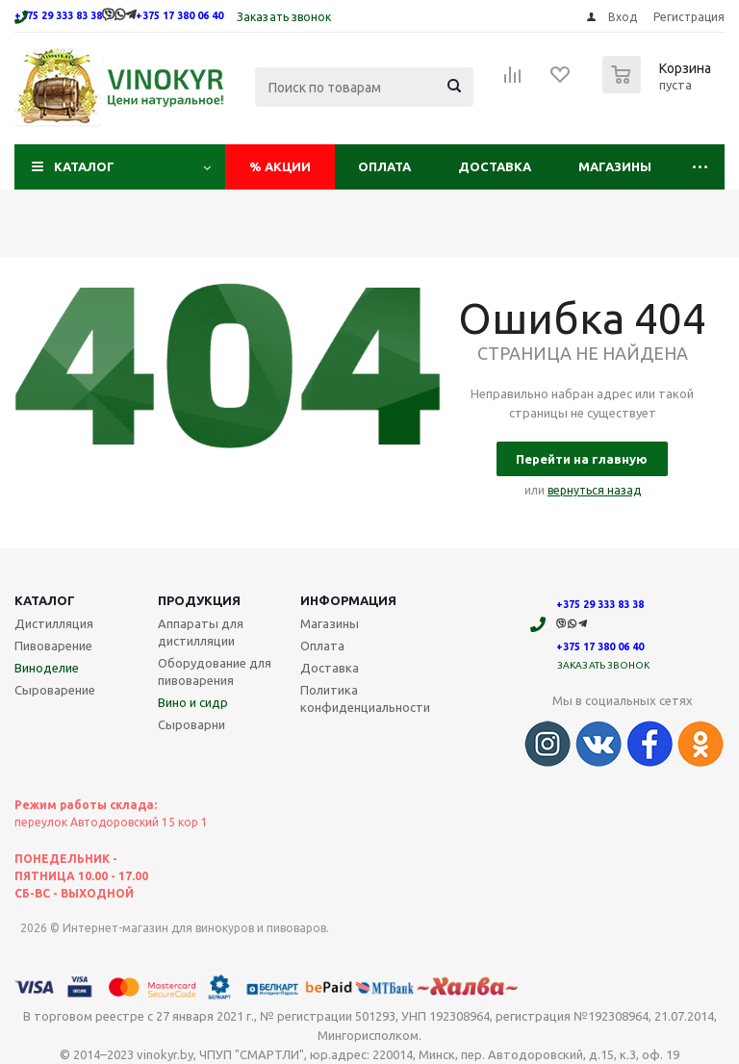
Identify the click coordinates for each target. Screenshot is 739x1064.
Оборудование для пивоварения (214, 671)
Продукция (199, 600)
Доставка (494, 166)
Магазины (614, 166)
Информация (348, 600)
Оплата (384, 166)
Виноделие (46, 667)
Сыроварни (191, 724)
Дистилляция (53, 623)
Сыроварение (54, 690)
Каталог (84, 166)
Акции (280, 166)
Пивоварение (53, 645)
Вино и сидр (193, 702)
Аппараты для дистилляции (200, 632)
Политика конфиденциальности (365, 698)
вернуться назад (594, 490)
